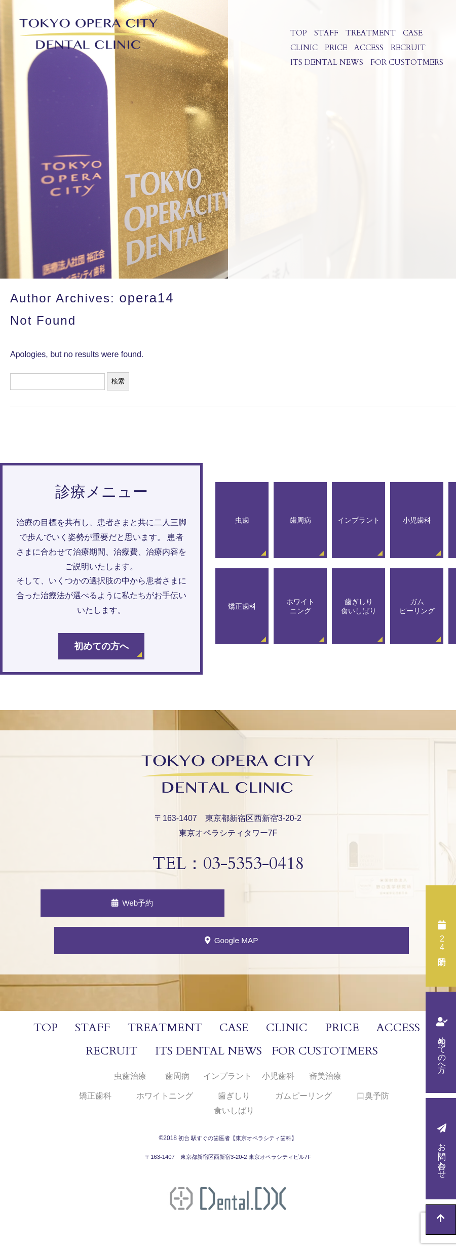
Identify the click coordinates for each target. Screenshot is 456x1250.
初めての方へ (442, 1049)
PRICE (334, 53)
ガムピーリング (303, 1100)
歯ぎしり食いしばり (234, 1107)
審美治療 (325, 1080)
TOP (297, 34)
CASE (411, 34)
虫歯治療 (130, 1080)
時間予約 (441, 943)
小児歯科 (278, 1080)
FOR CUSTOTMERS (405, 71)
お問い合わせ (442, 1156)
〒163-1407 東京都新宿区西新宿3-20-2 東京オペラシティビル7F (228, 1161)
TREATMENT (369, 34)
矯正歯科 (95, 1100)
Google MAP (238, 943)
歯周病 (177, 1080)
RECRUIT (406, 53)
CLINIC (302, 53)
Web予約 (138, 903)
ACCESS (367, 53)
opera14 (145, 297)
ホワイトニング (164, 1100)
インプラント (227, 1080)
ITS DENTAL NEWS (325, 71)
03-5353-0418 (253, 862)
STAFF (325, 34)
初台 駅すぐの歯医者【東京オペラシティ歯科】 (237, 1142)
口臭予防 (373, 1100)
